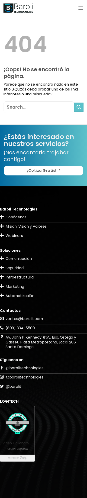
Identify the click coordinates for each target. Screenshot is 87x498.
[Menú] (81, 8)
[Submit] (79, 107)
